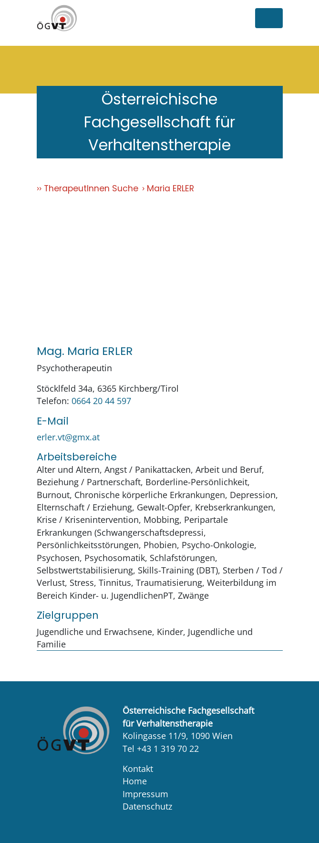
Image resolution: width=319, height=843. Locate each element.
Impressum (145, 794)
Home (135, 781)
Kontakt (138, 768)
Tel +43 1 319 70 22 (161, 748)
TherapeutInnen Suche (91, 188)
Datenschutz (147, 806)
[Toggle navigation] (269, 18)
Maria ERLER (170, 188)
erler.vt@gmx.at (68, 437)
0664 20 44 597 (101, 400)
